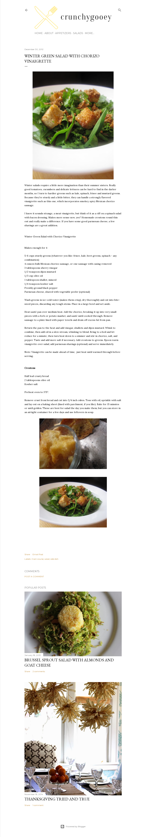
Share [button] (27, 554)
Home (39, 33)
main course (38, 559)
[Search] (120, 9)
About (49, 33)
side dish (54, 559)
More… (89, 33)
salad (47, 559)
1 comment (38, 805)
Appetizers (63, 33)
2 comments (39, 671)
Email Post (38, 554)
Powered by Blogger (73, 827)
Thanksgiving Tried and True (57, 799)
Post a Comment (34, 576)
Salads (78, 33)
